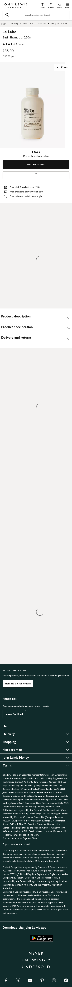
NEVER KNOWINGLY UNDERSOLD (36, 960)
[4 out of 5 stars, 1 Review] (14, 44)
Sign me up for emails (18, 683)
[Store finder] (42, 5)
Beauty (14, 23)
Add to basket (36, 164)
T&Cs (37, 861)
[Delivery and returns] (36, 338)
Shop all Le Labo (59, 23)
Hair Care (28, 23)
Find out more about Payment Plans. (20, 838)
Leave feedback (14, 714)
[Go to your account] (51, 5)
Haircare (42, 23)
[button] (67, 5)
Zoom (62, 67)
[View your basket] (59, 5)
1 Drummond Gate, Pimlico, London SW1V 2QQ (43, 789)
